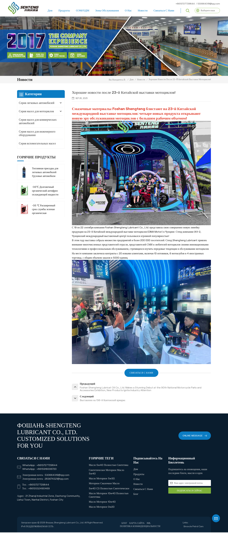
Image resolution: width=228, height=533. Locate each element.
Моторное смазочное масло (104, 484)
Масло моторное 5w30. (102, 479)
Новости (143, 10)
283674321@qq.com (57, 479)
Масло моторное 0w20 (101, 507)
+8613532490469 (39, 489)
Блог (135, 494)
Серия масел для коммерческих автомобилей (38, 121)
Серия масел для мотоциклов (36, 111)
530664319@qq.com (208, 3)
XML (149, 523)
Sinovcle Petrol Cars (193, 527)
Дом (50, 10)
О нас (128, 10)
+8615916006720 (47, 469)
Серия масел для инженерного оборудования (37, 133)
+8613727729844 (185, 3)
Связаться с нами (164, 10)
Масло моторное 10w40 (102, 502)
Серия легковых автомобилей (36, 103)
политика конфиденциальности (140, 527)
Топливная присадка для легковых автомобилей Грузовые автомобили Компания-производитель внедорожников (45, 172)
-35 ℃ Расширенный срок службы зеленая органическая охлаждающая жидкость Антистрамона (45, 209)
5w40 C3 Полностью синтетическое (109, 489)
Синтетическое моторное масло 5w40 (106, 472)
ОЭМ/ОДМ (82, 10)
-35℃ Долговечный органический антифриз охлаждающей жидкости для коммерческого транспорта (45, 191)
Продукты (64, 10)
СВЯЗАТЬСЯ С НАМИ (141, 373)
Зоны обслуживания (107, 10)
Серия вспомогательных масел (37, 143)
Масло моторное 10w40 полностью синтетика (108, 496)
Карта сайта (136, 523)
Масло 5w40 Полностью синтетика (108, 465)
